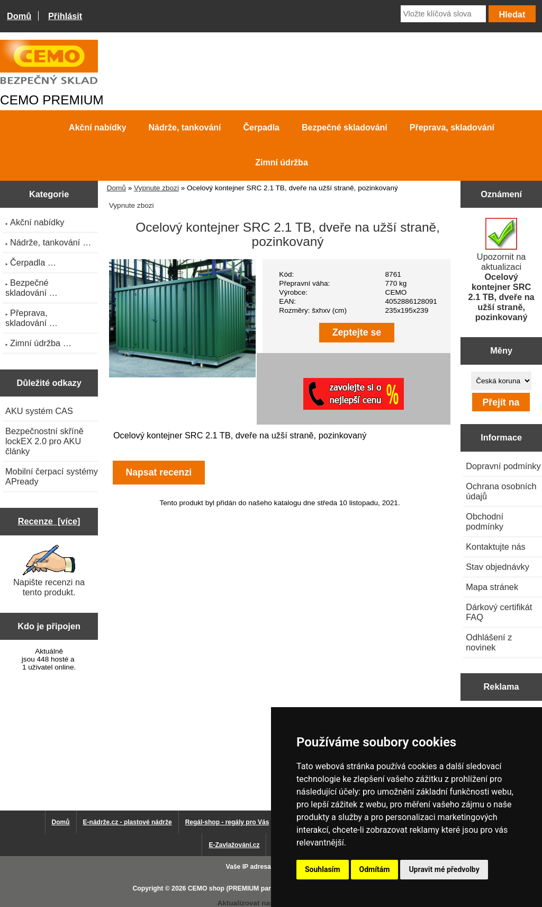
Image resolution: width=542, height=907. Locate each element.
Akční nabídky (97, 127)
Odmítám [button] (374, 869)
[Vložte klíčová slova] (443, 13)
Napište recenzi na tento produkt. (49, 571)
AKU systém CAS (39, 411)
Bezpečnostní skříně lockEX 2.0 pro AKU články (44, 441)
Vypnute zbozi (156, 188)
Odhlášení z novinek (489, 642)
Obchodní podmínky (484, 521)
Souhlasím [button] (322, 869)
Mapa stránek (492, 587)
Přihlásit (65, 16)
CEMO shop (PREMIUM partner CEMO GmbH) (258, 888)
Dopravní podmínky (503, 466)
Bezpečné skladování (344, 127)
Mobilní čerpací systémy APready (51, 476)
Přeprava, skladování (452, 127)
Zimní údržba (281, 162)
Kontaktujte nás (495, 546)
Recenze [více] (49, 521)
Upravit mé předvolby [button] (444, 869)
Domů (19, 16)
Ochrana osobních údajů (501, 491)
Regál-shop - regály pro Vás (227, 822)
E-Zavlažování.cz (234, 845)
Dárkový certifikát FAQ (499, 612)
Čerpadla (261, 127)
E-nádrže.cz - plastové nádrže (127, 822)
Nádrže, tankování (185, 127)
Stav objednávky (497, 566)
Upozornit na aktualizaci (501, 270)
